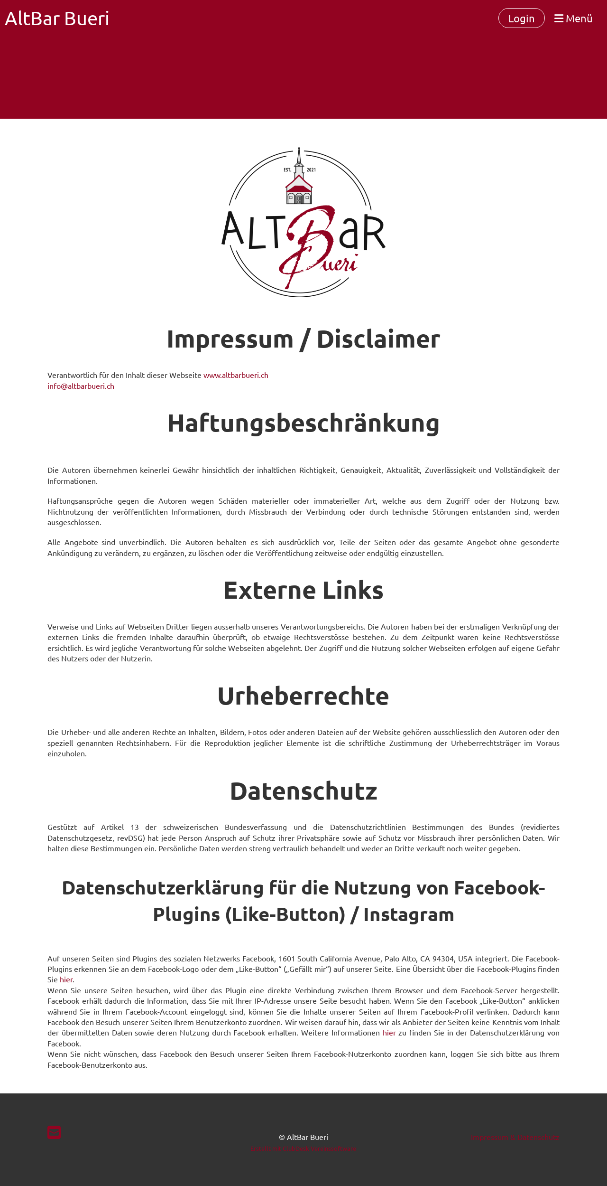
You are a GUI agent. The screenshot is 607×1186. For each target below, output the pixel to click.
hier (66, 979)
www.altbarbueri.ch (235, 374)
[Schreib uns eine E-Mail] (54, 1132)
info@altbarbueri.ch (80, 385)
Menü (573, 18)
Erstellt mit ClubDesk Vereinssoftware (303, 1148)
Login (521, 18)
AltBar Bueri (57, 18)
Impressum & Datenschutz (515, 1136)
